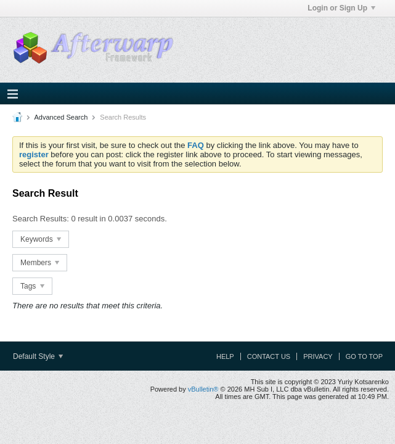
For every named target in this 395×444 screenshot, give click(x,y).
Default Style (38, 356)
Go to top (364, 356)
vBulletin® (203, 389)
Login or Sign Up (341, 8)
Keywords (40, 239)
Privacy (317, 356)
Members (39, 262)
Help (225, 356)
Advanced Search (61, 117)
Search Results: (40, 218)
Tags (32, 286)
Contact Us (269, 356)
